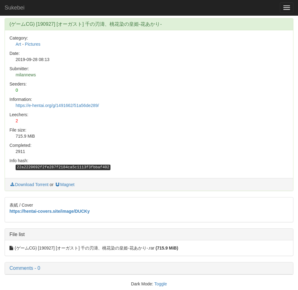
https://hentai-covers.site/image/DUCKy (49, 211)
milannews (26, 74)
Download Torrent (28, 184)
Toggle (160, 283)
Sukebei (14, 8)
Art (18, 44)
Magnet (65, 184)
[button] (149, 268)
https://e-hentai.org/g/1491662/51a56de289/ (57, 105)
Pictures (32, 44)
